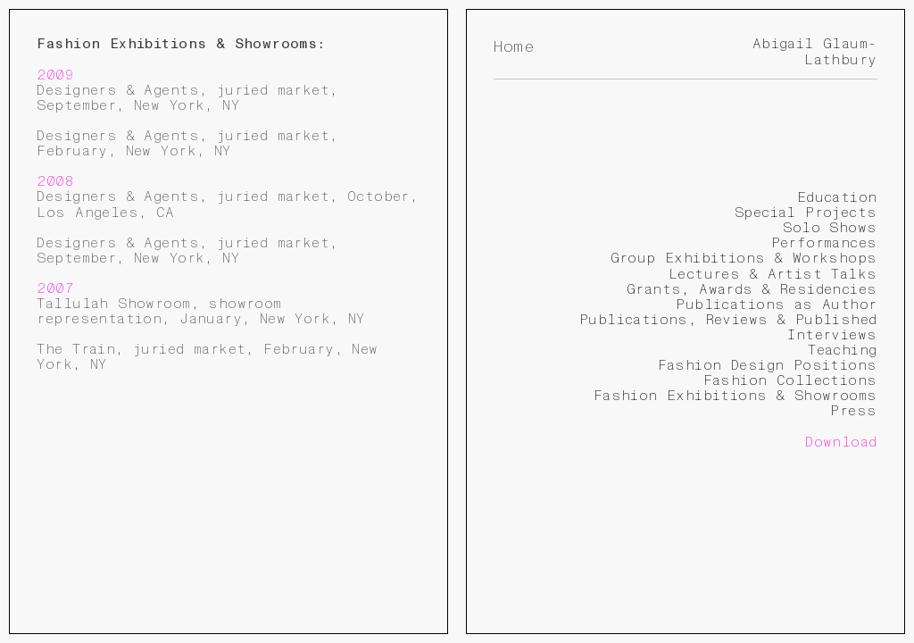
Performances (824, 243)
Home (514, 47)
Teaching (842, 350)
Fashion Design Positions (767, 365)
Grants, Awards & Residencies (752, 289)
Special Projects (806, 212)
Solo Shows (830, 228)
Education (837, 197)
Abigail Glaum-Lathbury (814, 51)
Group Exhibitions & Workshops (744, 258)
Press (853, 411)
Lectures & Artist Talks (773, 274)
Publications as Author (776, 304)
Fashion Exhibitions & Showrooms (735, 395)
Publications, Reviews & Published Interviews (728, 327)
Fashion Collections (790, 380)
